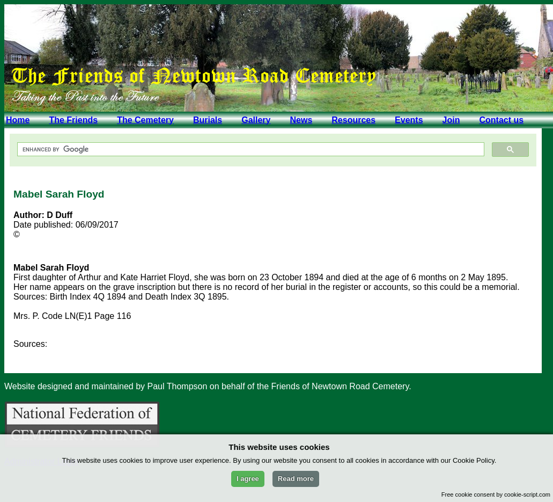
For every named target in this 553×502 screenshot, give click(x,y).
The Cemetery (145, 120)
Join (451, 120)
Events (409, 120)
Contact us (501, 120)
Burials (207, 120)
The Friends (73, 120)
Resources (353, 120)
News (301, 120)
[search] (250, 149)
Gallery (255, 120)
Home (18, 120)
